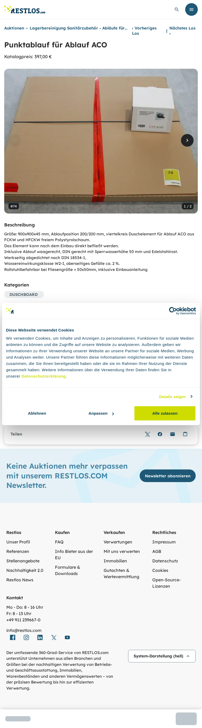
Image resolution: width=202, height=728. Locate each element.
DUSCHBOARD (23, 294)
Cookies (160, 570)
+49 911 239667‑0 (23, 619)
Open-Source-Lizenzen (166, 583)
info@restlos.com (24, 630)
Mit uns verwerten (122, 551)
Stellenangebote (22, 560)
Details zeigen (172, 396)
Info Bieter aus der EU (74, 554)
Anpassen (101, 413)
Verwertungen (118, 541)
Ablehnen (37, 413)
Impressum (164, 541)
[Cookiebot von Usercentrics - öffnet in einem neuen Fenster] (173, 311)
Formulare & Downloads (67, 570)
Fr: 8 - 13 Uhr (18, 613)
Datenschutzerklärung (44, 376)
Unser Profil (18, 541)
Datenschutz (165, 560)
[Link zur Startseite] (24, 9)
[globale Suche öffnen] (176, 9)
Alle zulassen (165, 413)
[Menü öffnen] (191, 9)
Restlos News (19, 579)
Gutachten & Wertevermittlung (121, 573)
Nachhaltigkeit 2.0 (24, 570)
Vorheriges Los (144, 31)
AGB (156, 551)
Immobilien (115, 560)
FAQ (59, 541)
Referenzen (17, 551)
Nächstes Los (182, 31)
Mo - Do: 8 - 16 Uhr (24, 607)
